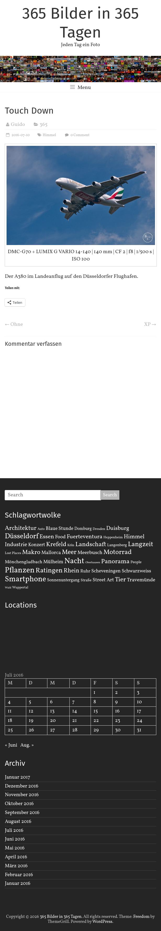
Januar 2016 (17, 883)
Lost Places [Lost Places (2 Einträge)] (13, 553)
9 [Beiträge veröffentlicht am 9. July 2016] (116, 702)
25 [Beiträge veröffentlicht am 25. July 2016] (10, 730)
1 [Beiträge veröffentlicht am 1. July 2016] (94, 692)
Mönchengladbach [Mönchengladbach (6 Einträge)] (23, 562)
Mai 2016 (14, 848)
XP (150, 324)
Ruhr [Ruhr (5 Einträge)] (85, 571)
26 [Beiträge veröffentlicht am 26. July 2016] (31, 730)
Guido (18, 124)
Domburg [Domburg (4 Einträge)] (83, 529)
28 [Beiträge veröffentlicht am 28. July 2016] (74, 730)
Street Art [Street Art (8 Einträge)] (103, 580)
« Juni (11, 745)
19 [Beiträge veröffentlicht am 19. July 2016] (31, 720)
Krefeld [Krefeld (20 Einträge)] (56, 544)
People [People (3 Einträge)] (136, 562)
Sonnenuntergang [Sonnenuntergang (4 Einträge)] (63, 580)
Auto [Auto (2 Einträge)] (41, 529)
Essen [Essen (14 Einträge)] (47, 537)
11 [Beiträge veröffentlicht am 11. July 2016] (10, 711)
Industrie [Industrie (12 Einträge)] (16, 545)
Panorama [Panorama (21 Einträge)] (115, 561)
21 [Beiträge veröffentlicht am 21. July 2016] (74, 720)
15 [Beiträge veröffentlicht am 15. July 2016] (95, 711)
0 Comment (77, 135)
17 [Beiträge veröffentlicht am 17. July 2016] (139, 711)
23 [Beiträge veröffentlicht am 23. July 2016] (117, 720)
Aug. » (27, 745)
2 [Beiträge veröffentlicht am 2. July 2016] (116, 692)
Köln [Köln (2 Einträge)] (70, 545)
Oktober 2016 (19, 803)
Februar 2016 (19, 874)
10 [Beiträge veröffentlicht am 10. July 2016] (139, 702)
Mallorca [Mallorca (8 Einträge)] (51, 552)
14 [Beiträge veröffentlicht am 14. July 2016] (74, 711)
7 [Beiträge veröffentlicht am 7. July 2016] (73, 702)
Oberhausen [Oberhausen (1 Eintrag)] (92, 563)
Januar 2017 (17, 777)
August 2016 (18, 821)
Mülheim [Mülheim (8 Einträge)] (53, 561)
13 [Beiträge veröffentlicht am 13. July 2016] (52, 711)
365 (43, 124)
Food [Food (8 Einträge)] (60, 537)
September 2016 (22, 812)
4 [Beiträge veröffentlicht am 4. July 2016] (9, 702)
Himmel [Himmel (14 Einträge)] (134, 537)
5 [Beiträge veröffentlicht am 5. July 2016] (30, 702)
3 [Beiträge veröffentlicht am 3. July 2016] (138, 692)
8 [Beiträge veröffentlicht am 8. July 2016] (94, 702)
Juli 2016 (14, 830)
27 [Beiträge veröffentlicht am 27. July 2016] (52, 730)
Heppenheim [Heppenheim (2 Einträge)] (113, 537)
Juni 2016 (15, 839)
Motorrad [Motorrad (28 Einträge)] (117, 552)
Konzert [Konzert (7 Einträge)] (36, 544)
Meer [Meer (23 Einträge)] (69, 552)
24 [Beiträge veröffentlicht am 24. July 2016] (139, 720)
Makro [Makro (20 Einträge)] (31, 552)
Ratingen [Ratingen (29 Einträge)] (49, 570)
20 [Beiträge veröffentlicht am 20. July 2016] (52, 720)
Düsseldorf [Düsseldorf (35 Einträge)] (21, 536)
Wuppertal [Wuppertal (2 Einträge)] (20, 587)
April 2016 (16, 857)
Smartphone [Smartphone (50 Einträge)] (25, 579)
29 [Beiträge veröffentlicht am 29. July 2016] (96, 730)
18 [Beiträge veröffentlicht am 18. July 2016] (10, 720)
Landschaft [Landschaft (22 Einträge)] (90, 544)
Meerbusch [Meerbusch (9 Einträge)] (89, 552)
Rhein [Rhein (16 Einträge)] (71, 571)
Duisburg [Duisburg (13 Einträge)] (117, 528)
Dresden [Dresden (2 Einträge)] (99, 529)
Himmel (49, 135)
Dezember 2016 (21, 786)
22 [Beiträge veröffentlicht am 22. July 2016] (96, 720)
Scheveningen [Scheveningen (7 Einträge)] (106, 571)
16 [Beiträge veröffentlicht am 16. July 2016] (117, 711)
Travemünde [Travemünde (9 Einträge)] (141, 580)
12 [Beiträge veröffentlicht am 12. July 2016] (31, 711)
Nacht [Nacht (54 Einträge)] (74, 561)
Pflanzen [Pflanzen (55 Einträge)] (20, 570)
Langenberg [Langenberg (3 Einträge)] (117, 545)
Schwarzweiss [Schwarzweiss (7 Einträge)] (136, 571)
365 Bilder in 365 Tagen (80, 23)
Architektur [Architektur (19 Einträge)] (20, 528)
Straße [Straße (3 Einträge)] (86, 580)
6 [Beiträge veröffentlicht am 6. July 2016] (51, 702)
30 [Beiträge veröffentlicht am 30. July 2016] (118, 730)
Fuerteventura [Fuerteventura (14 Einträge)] (85, 537)
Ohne (14, 324)
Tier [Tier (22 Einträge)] (120, 579)
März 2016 (16, 866)
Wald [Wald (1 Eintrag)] (8, 588)
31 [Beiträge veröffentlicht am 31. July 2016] (139, 730)
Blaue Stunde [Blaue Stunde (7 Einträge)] (59, 528)
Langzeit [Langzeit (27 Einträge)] (140, 544)
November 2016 (21, 794)
